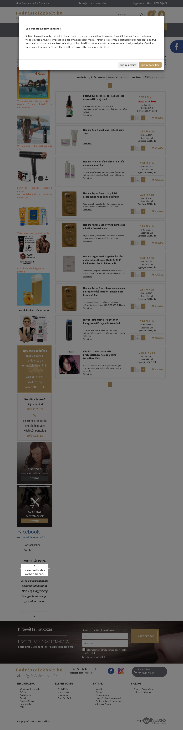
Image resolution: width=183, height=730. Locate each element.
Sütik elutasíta (128, 64)
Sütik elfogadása (150, 64)
